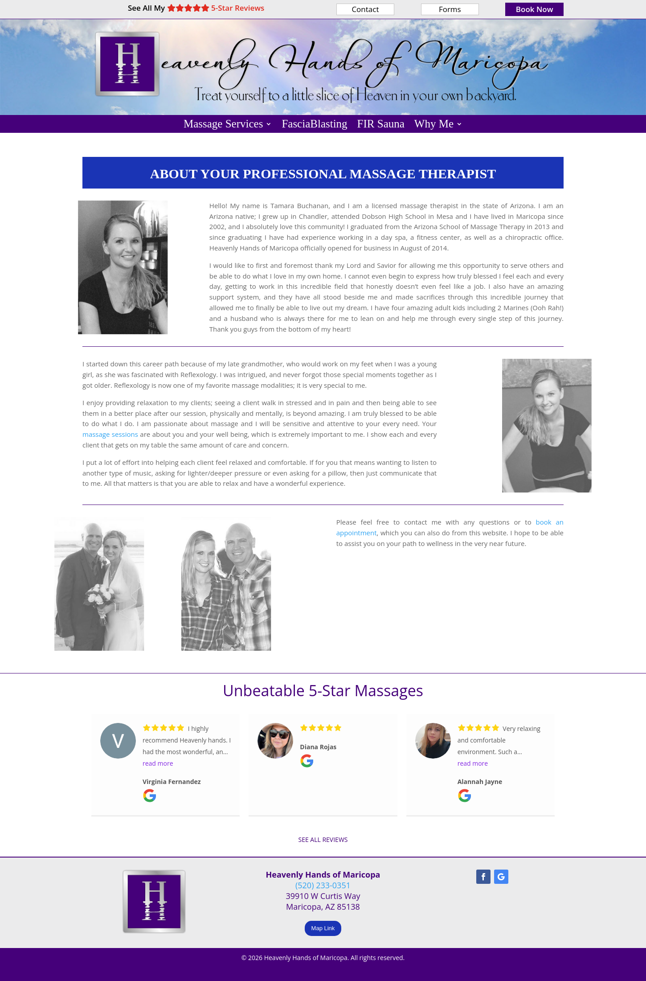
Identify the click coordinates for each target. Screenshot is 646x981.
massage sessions (110, 434)
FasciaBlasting (314, 125)
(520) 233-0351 (323, 885)
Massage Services (223, 125)
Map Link (323, 928)
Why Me (434, 125)
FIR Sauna (381, 125)
